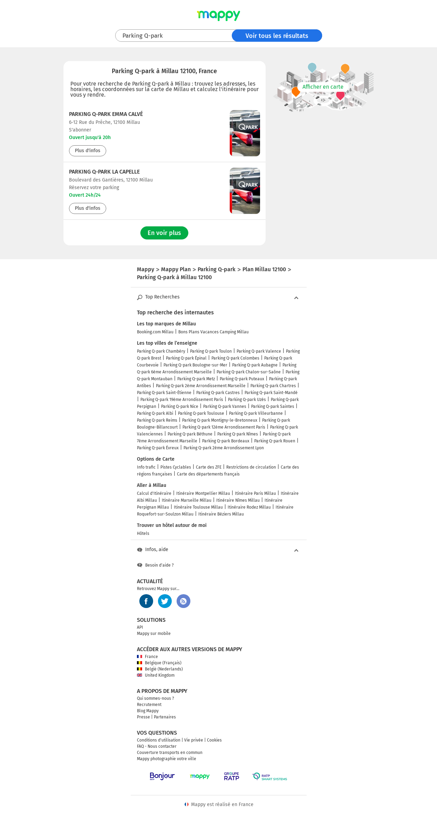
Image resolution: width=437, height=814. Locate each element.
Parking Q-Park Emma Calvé (106, 114)
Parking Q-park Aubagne (255, 365)
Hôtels (143, 533)
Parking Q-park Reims (157, 420)
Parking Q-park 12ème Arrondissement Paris (223, 427)
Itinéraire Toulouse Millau (198, 507)
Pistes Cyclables (175, 467)
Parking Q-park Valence (259, 351)
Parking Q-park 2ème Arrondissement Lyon (223, 447)
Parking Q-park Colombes (235, 358)
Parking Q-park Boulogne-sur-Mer (195, 365)
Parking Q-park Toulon (211, 351)
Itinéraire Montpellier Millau (203, 493)
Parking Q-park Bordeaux (225, 441)
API (140, 627)
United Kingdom (156, 675)
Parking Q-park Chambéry (161, 351)
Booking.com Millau (155, 332)
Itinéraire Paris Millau (255, 493)
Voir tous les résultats (277, 36)
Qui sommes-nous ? (155, 698)
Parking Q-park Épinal (186, 358)
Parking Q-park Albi (155, 413)
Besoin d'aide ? (155, 565)
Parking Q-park (142, 35)
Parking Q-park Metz (196, 378)
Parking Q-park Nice (179, 406)
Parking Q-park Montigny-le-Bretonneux (219, 420)
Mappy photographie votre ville (166, 758)
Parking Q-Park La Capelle (104, 171)
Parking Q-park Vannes (224, 406)
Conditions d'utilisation (158, 740)
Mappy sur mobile (154, 633)
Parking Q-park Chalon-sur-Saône (249, 372)
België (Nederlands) (160, 669)
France (147, 656)
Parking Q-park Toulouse (201, 413)
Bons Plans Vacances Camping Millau (213, 332)
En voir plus (164, 233)
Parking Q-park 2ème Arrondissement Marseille (201, 385)
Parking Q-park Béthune (190, 434)
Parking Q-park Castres (218, 392)
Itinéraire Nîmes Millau (238, 500)
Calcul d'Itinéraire (154, 493)
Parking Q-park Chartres (273, 385)
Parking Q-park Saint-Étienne (164, 392)
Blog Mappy (148, 710)
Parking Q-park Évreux (158, 447)
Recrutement (149, 704)
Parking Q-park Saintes (272, 406)
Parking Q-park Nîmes (237, 434)
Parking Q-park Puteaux (242, 378)
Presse (143, 717)
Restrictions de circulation (251, 467)
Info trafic (146, 467)
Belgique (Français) (159, 662)
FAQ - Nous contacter (157, 746)
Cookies (214, 740)
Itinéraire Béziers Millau (221, 514)
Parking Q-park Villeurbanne (256, 413)
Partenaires (165, 717)
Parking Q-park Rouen (274, 441)
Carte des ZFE (208, 467)
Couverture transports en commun (169, 752)
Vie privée (193, 740)
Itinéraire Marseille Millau (186, 500)
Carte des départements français (208, 474)
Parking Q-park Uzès (247, 399)
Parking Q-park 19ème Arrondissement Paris (181, 399)
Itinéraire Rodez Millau (249, 507)
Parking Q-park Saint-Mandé (271, 392)
